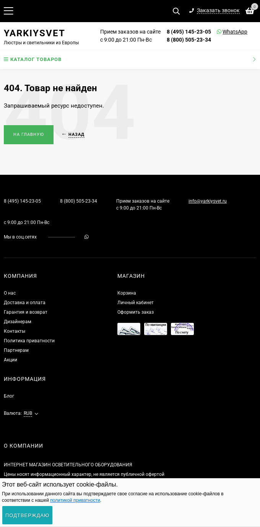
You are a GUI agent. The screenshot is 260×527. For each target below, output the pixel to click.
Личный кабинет (135, 302)
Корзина (126, 293)
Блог (9, 396)
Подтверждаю (27, 515)
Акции (10, 360)
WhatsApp (225, 32)
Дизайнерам (17, 321)
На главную (28, 134)
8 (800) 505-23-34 (189, 40)
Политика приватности (29, 340)
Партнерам (16, 350)
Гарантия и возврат (25, 312)
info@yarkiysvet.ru (207, 201)
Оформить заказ (135, 312)
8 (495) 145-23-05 (189, 32)
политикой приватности (75, 500)
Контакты (14, 331)
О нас (10, 293)
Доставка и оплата (25, 302)
